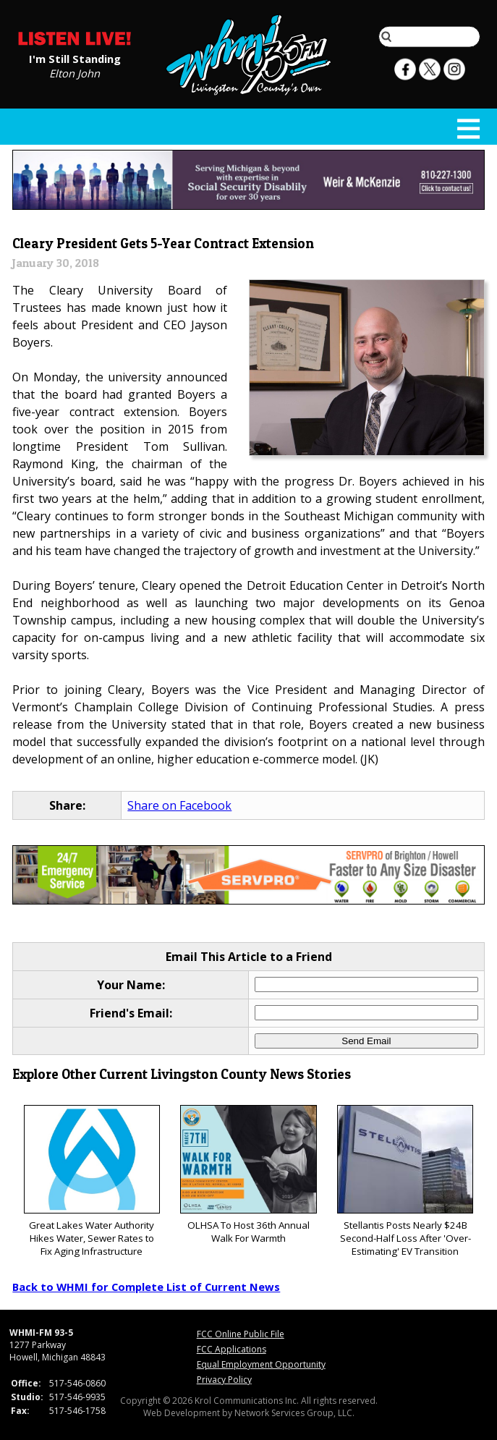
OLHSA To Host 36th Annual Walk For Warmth (248, 1175)
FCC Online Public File (240, 1334)
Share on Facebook (179, 805)
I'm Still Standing (75, 58)
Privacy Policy (224, 1379)
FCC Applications (231, 1349)
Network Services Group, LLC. (294, 1413)
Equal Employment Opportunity (261, 1364)
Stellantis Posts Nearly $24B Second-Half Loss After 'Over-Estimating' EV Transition (405, 1181)
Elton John (74, 72)
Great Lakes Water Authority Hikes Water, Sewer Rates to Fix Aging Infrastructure (92, 1181)
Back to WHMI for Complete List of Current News (146, 1286)
